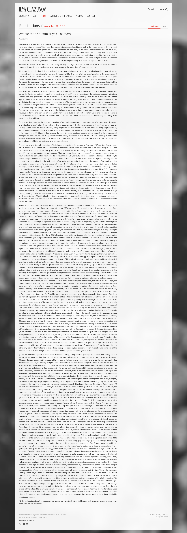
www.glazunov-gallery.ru (27, 520)
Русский (151, 9)
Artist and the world (61, 16)
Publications (154, 26)
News (164, 26)
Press (43, 16)
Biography (24, 16)
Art (35, 16)
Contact (91, 16)
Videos (79, 16)
